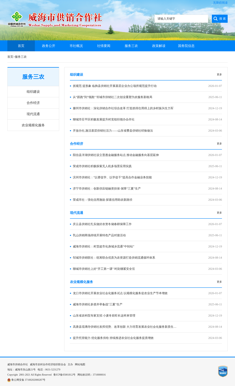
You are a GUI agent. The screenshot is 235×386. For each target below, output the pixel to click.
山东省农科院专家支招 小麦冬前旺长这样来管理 (104, 315)
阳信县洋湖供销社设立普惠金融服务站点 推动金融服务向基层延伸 (116, 155)
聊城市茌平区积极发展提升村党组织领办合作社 (104, 119)
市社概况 (76, 46)
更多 (219, 74)
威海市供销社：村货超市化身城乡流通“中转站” (103, 246)
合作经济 (33, 103)
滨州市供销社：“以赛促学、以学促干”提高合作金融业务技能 (112, 177)
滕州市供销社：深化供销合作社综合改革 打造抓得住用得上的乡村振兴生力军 (123, 108)
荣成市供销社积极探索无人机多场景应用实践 (102, 166)
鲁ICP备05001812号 (64, 374)
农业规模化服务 (33, 125)
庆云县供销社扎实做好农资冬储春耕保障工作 (102, 224)
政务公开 (48, 46)
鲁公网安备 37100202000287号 (28, 379)
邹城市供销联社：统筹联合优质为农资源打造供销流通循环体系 (114, 257)
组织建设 (33, 91)
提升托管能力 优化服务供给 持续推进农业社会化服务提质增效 (113, 337)
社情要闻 (103, 46)
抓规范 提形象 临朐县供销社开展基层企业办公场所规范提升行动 (115, 85)
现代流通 (33, 114)
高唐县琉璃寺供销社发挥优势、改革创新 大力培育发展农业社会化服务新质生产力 (126, 326)
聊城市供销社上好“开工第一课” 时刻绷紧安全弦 (104, 268)
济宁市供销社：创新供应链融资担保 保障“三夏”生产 (107, 188)
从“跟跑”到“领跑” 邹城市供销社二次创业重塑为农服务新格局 (112, 97)
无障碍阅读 (220, 2)
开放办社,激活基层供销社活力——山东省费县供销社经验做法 (113, 130)
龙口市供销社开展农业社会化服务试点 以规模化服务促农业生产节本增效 (120, 293)
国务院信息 (186, 46)
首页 (21, 46)
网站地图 (80, 364)
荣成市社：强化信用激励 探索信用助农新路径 (102, 199)
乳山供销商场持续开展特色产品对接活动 (99, 235)
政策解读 (158, 46)
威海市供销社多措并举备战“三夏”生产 (97, 304)
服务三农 (131, 46)
